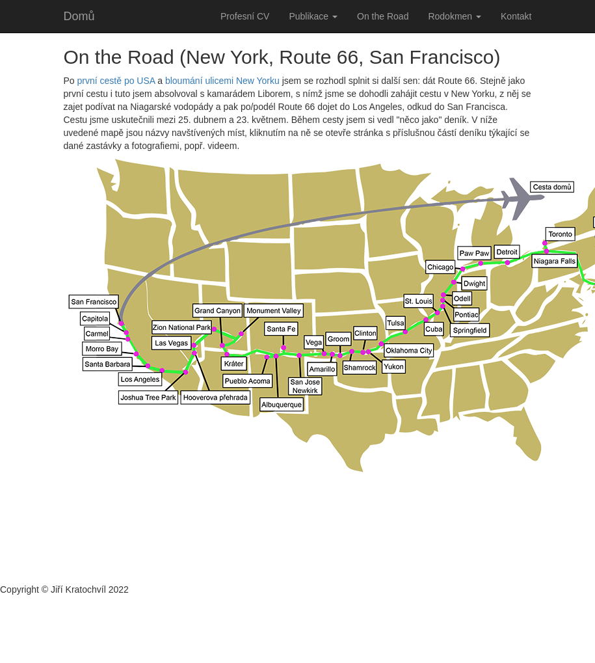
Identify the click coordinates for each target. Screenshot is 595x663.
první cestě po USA (116, 80)
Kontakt (516, 16)
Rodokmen (454, 16)
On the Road (382, 16)
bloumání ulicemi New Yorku (222, 80)
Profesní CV (244, 16)
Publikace (313, 16)
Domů (79, 16)
